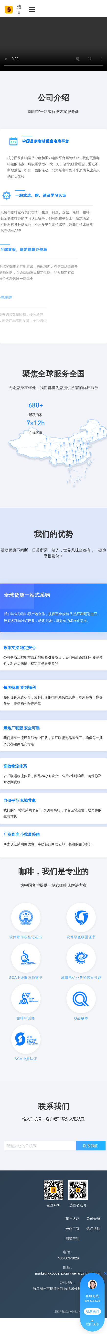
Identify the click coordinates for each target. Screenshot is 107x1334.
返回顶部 (92, 1323)
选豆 (13, 9)
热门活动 (93, 1229)
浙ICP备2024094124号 (68, 1311)
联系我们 (92, 1311)
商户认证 (72, 1219)
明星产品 (72, 1239)
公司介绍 (93, 1219)
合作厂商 (72, 1229)
